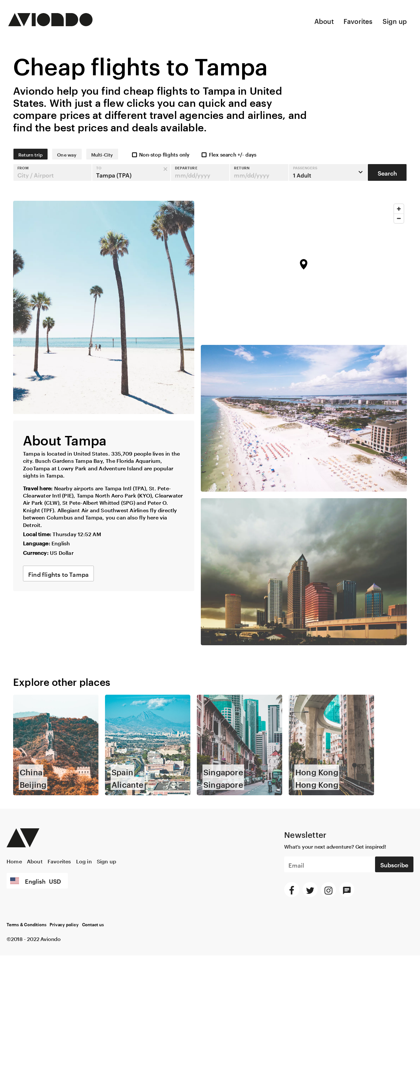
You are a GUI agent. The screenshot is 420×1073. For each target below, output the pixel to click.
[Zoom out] (399, 218)
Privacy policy (64, 925)
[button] (52, 172)
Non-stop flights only (160, 154)
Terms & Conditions (26, 925)
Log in (84, 861)
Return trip (30, 154)
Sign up (395, 20)
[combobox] (52, 172)
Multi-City (102, 154)
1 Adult (305, 172)
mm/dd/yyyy (192, 174)
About (324, 20)
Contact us (93, 925)
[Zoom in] (399, 209)
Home (14, 861)
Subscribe (394, 864)
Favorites (358, 20)
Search (387, 172)
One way (66, 154)
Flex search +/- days (228, 154)
